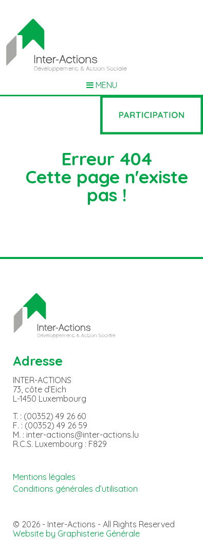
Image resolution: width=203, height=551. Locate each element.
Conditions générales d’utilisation (75, 488)
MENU (101, 85)
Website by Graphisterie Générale (76, 533)
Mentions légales (44, 476)
